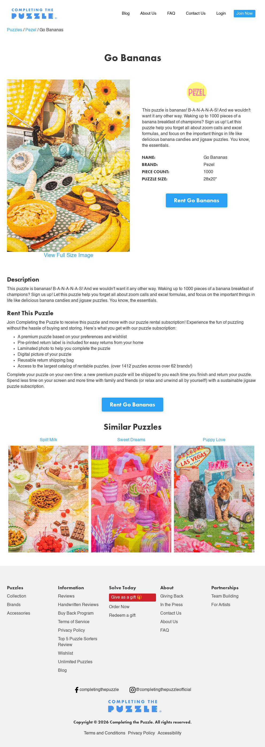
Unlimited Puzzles (75, 662)
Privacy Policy (71, 631)
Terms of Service (73, 622)
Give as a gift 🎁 (126, 597)
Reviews (66, 596)
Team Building (225, 596)
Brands (14, 605)
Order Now (119, 607)
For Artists (220, 605)
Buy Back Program (75, 613)
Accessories (18, 613)
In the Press (171, 605)
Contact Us (196, 13)
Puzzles (14, 30)
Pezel (30, 30)
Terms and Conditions (104, 733)
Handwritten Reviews (78, 605)
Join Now (244, 13)
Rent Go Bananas (196, 200)
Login (221, 13)
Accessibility (169, 733)
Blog (126, 13)
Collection (16, 596)
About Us (148, 13)
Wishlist (65, 653)
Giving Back (171, 596)
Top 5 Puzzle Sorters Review (77, 642)
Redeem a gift (122, 616)
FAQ (171, 13)
